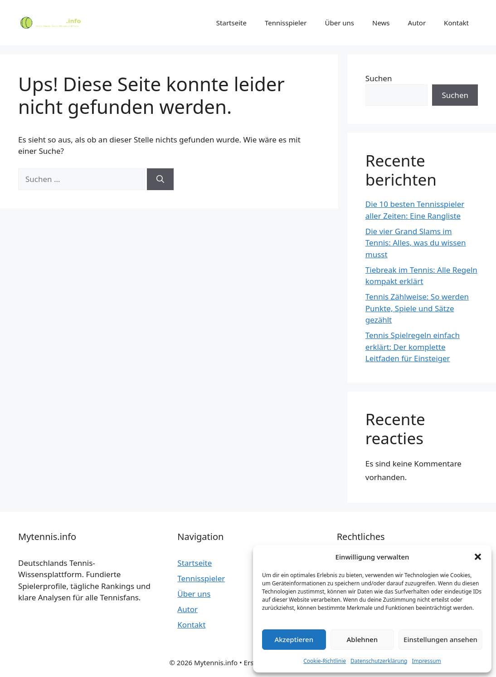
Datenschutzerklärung (378, 661)
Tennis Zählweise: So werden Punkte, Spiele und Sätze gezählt (417, 308)
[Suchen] (160, 179)
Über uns (339, 22)
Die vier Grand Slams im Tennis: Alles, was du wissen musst (415, 243)
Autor (417, 22)
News (381, 22)
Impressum (426, 661)
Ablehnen (362, 639)
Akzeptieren (293, 639)
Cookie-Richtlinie (324, 661)
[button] (477, 556)
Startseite (231, 22)
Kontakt (456, 22)
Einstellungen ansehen (440, 639)
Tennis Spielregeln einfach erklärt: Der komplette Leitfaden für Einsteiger (412, 346)
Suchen (378, 78)
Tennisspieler (286, 22)
